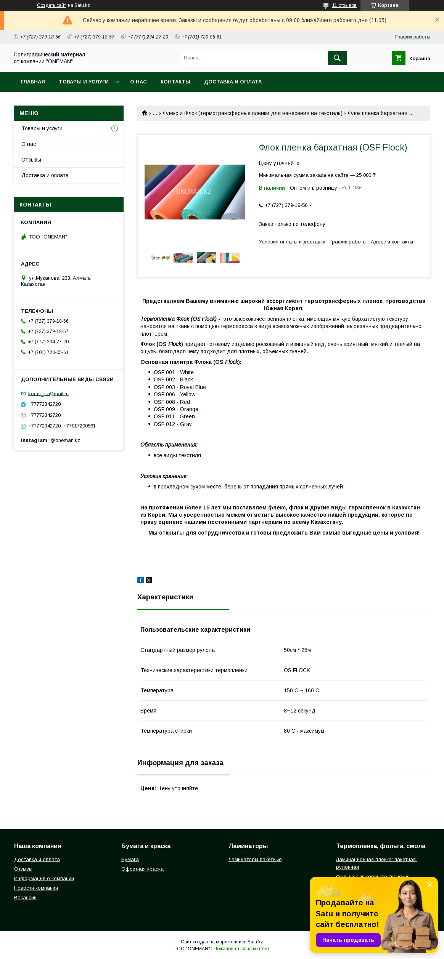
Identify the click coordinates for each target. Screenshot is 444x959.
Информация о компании (44, 878)
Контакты (175, 82)
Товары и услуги (84, 82)
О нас (138, 82)
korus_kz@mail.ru (48, 393)
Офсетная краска (142, 869)
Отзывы (31, 160)
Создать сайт (51, 5)
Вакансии (25, 897)
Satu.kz (255, 942)
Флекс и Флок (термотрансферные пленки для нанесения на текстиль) (253, 113)
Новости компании (36, 888)
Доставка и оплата (233, 82)
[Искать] (337, 58)
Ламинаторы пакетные (255, 859)
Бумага (130, 859)
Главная (33, 82)
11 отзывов (344, 5)
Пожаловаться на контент (241, 948)
